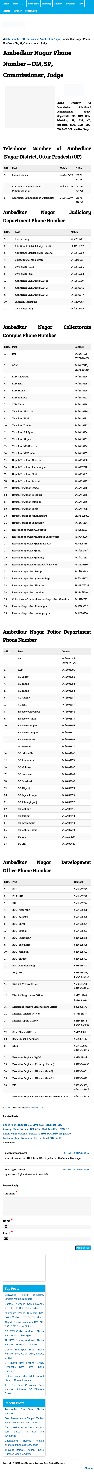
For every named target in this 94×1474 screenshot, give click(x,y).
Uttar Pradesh (31, 39)
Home (6, 3)
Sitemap (89, 1471)
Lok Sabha (33, 3)
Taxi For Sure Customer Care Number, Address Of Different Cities (24, 1392)
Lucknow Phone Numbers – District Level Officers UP (32, 1138)
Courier (17, 10)
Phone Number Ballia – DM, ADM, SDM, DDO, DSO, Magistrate (37, 1133)
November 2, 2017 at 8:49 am (76, 1152)
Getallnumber (13, 39)
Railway (46, 3)
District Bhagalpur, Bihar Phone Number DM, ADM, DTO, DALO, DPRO (24, 1357)
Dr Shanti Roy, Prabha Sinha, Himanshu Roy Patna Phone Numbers (24, 1370)
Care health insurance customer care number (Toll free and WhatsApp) (24, 1435)
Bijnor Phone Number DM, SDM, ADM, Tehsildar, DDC (32, 1124)
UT (23, 3)
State (15, 3)
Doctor (6, 10)
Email (8, 1236)
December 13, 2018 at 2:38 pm (76, 1169)
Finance (58, 3)
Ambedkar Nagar (51, 39)
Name (8, 1224)
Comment (10, 1193)
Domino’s (70, 3)
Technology (31, 10)
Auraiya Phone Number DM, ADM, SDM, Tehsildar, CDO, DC (36, 1129)
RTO (81, 3)
